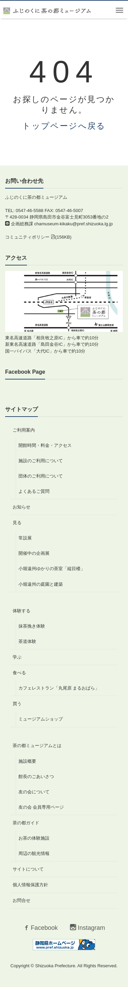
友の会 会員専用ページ (41, 807)
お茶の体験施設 (33, 838)
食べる (19, 672)
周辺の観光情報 (33, 853)
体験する (21, 610)
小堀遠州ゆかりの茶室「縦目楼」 (51, 568)
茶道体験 (27, 641)
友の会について (33, 791)
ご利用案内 (24, 430)
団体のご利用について (40, 476)
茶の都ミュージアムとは (37, 745)
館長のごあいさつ (36, 776)
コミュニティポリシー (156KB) (38, 237)
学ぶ (17, 657)
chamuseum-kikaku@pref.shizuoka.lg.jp (73, 223)
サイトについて (28, 869)
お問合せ (21, 900)
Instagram (87, 927)
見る (17, 522)
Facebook (40, 927)
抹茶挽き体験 (31, 626)
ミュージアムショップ (40, 719)
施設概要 (27, 761)
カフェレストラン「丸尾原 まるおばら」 (59, 688)
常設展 (25, 537)
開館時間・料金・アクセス (45, 445)
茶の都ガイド (26, 822)
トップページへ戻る (64, 125)
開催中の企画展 (33, 553)
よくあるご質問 (33, 491)
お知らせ (21, 506)
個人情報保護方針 (30, 884)
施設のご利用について (40, 460)
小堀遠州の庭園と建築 (40, 584)
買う (17, 703)
